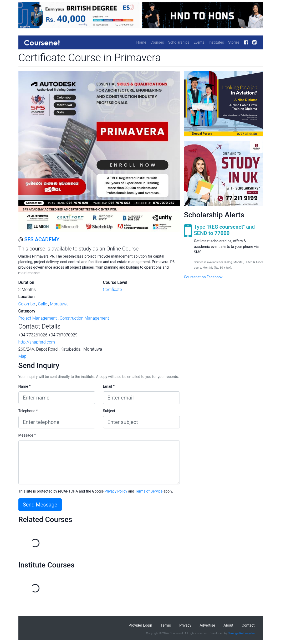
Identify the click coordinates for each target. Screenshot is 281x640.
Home (141, 42)
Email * (109, 386)
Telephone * (28, 411)
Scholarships (179, 42)
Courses (157, 42)
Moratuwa (59, 303)
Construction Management (84, 318)
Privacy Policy (116, 491)
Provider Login (140, 625)
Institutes (216, 42)
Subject (109, 411)
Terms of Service (149, 491)
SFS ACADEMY (41, 239)
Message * (27, 435)
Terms (166, 625)
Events (198, 42)
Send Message (40, 504)
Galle (42, 303)
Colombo (26, 303)
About (228, 625)
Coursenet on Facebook (203, 277)
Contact (248, 625)
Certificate (112, 289)
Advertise (207, 625)
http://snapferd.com (36, 342)
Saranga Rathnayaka (241, 633)
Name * (24, 386)
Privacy (185, 625)
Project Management (37, 318)
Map (22, 356)
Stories (234, 42)
